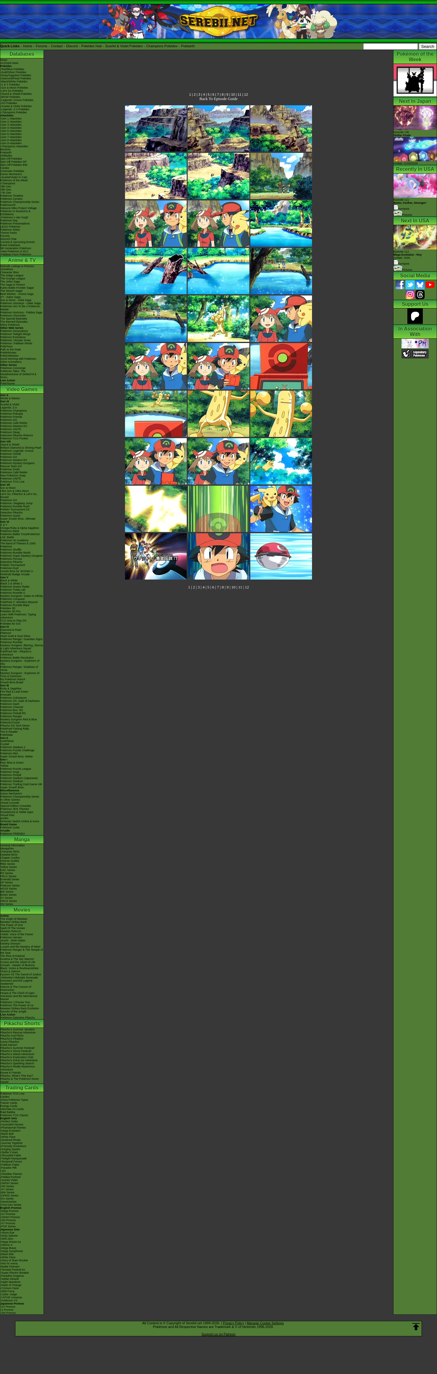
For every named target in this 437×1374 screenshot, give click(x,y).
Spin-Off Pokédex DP (13, 161)
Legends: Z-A (8, 407)
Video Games (21, 389)
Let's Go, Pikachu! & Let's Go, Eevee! (18, 495)
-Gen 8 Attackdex (11, 140)
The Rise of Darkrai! (12, 955)
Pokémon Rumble (11, 642)
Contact (57, 46)
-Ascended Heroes (11, 1124)
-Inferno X (6, 1244)
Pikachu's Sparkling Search (17, 1063)
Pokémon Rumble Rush (15, 506)
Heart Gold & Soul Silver (15, 636)
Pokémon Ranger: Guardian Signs (21, 639)
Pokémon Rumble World (15, 552)
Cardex (4, 168)
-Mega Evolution (10, 1130)
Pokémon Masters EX (13, 426)
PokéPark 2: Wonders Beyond (18, 602)
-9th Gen (5, 186)
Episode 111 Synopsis (410, 204)
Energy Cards (8, 1106)
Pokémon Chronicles (13, 315)
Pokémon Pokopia (11, 413)
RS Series (6, 873)
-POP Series (8, 1226)
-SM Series (7, 1186)
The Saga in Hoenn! (12, 284)
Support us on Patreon (218, 1334)
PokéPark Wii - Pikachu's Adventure (15, 653)
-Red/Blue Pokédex (12, 69)
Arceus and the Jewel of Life (17, 962)
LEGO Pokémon (10, 226)
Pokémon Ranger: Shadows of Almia (19, 668)
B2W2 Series (8, 894)
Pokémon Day (9, 220)
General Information (12, 845)
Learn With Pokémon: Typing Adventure (18, 616)
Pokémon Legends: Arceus (17, 450)
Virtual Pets (7, 815)
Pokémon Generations (14, 331)
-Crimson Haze (9, 1288)
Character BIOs (9, 851)
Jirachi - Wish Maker (13, 940)
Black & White (9, 580)
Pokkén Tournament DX (15, 509)
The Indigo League (11, 275)
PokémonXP (8, 205)
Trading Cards (22, 1087)
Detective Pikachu (11, 512)
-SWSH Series (9, 1183)
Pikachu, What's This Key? (16, 1075)
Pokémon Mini (9, 753)
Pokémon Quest (10, 515)
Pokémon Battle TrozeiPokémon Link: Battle (20, 536)
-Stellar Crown (9, 1152)
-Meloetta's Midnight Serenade (19, 977)
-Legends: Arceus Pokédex (17, 100)
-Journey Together (11, 1143)
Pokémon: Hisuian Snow (15, 340)
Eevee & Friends (10, 1072)
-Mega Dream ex (10, 1241)
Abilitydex (6, 155)
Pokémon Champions (13, 410)
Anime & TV (22, 260)
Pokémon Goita (9, 827)
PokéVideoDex (9, 355)
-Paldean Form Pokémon (15, 254)
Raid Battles (7, 1112)
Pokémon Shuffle (10, 549)
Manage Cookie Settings (265, 1323)
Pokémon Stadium (11, 781)
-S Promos (7, 1309)
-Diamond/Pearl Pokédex (15, 78)
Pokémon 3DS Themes (14, 809)
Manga (22, 839)
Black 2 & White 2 (11, 583)
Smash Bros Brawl (11, 682)
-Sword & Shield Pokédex (16, 93)
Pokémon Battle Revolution (17, 657)
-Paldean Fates (9, 1164)
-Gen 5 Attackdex (11, 130)
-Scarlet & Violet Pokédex (16, 106)
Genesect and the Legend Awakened (16, 982)
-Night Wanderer (10, 1282)
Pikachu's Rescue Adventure (17, 1032)
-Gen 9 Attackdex (11, 143)
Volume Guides (9, 860)
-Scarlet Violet (9, 1180)
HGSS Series (8, 888)
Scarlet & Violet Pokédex (124, 46)
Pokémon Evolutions (13, 337)
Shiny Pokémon (10, 324)
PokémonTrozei (10, 722)
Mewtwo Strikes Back (13, 922)
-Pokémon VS (9, 1300)
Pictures (402, 214)
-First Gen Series (10, 1204)
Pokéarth (188, 46)
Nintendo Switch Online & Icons (19, 821)
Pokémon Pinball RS (13, 713)
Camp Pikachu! (9, 1041)
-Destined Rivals (10, 1140)
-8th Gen (5, 189)
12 (246, 94)
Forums (41, 46)
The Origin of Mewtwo (13, 918)
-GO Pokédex (8, 103)
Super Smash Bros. (12, 787)
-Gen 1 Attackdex (11, 118)
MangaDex (7, 848)
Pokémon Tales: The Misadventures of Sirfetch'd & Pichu (18, 374)
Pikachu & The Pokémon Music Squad (19, 1080)
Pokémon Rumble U (12, 592)
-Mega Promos (9, 1211)
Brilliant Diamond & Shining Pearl (20, 447)
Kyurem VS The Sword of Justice (20, 974)
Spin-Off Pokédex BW (13, 164)
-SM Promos (8, 1220)
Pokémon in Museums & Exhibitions (15, 213)
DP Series (6, 882)
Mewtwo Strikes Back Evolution (19, 1008)
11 (239, 94)
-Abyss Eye (7, 1232)
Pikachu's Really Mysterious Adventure (17, 1068)
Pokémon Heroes (11, 937)
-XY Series (7, 1189)
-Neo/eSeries (8, 1201)
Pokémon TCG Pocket (14, 438)
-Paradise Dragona (12, 1275)
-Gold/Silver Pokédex (13, 72)
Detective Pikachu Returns (16, 435)
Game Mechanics (11, 174)
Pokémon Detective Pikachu (17, 1017)
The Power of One (11, 925)
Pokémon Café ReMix (13, 423)
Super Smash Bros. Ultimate (17, 518)
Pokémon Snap (9, 771)
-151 (3, 1170)
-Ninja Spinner (9, 1235)
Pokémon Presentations (15, 223)
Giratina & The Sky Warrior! (17, 959)
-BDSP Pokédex (10, 96)
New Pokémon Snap (13, 475)
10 (233, 94)
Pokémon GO (8, 419)
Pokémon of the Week (13, 180)
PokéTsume (7, 383)
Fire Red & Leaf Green (14, 691)
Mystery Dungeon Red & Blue (18, 719)
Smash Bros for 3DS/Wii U (16, 571)
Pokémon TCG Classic (14, 1115)
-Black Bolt (7, 1133)
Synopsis (401, 263)
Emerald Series (9, 879)
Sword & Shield (9, 444)
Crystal (4, 744)
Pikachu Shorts (22, 1023)
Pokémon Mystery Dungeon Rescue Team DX (17, 465)
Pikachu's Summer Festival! (17, 1047)
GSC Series (7, 870)
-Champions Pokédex (13, 112)
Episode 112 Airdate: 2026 (407, 254)
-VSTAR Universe (11, 1297)
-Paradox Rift (8, 1167)
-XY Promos (7, 1223)
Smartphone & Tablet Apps (16, 812)
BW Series (7, 891)
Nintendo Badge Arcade (15, 574)
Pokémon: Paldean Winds (16, 343)
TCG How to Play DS (13, 620)
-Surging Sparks (10, 1149)
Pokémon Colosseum (13, 697)
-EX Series (7, 1198)
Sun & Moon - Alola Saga (15, 300)
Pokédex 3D (7, 608)
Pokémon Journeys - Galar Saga (20, 303)
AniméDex (6, 269)
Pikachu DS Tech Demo (15, 725)
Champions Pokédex (162, 46)
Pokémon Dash (9, 704)
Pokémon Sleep (10, 432)
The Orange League (12, 278)
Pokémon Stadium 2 (12, 747)
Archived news (9, 63)
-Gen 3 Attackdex (11, 124)
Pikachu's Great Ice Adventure (19, 1060)
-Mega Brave (8, 1248)
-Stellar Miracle (9, 1278)
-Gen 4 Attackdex (11, 127)
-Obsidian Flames (11, 1173)
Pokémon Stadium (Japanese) (19, 778)
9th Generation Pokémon (15, 248)
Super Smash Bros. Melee (16, 756)
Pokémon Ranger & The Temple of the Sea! (21, 951)
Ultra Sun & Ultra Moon (14, 490)
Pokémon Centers (11, 198)
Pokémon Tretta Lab (12, 589)
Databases (22, 54)
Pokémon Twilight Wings (15, 334)
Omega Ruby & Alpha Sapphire (19, 528)
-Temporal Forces (11, 1161)
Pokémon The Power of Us (16, 1005)
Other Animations (11, 361)
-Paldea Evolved (10, 1177)
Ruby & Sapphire (10, 688)
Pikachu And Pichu (11, 1035)
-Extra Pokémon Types (14, 1099)
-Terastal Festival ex (12, 1269)
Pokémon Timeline (11, 195)
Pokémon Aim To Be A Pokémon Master (20, 308)
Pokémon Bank (9, 531)
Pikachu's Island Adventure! (17, 1054)
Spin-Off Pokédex (11, 158)
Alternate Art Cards (12, 1109)
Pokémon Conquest (12, 599)
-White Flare (7, 1136)
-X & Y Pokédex (10, 84)
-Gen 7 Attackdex (11, 137)
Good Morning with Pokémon (18, 358)
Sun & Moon (8, 487)
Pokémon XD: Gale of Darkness (20, 700)
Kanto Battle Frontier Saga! (17, 287)
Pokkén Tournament (12, 565)
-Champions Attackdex (14, 146)
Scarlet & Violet (9, 404)
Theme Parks (8, 232)
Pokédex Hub (91, 46)
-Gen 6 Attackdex (11, 134)
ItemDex (5, 149)
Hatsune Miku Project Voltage (18, 208)
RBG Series (7, 863)
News (3, 59)
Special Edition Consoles (15, 805)
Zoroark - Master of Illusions (17, 965)
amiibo (4, 818)
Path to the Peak (10, 349)
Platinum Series (10, 885)
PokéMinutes (8, 352)
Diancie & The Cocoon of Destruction (15, 988)
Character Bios (9, 272)
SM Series (6, 904)
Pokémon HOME (10, 453)
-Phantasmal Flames (13, 1127)
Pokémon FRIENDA (12, 833)
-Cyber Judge (8, 1294)
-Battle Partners (10, 1266)
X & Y (3, 524)
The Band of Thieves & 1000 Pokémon (17, 545)
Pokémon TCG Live (12, 481)
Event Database (10, 245)
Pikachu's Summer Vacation (17, 1029)
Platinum (5, 633)
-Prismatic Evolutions (13, 1146)
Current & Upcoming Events (17, 242)
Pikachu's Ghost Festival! (15, 1051)
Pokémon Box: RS (11, 710)
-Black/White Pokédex (13, 81)
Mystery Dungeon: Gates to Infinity (21, 595)
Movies (22, 909)
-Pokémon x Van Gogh (14, 217)
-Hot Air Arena (9, 1263)
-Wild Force (7, 1291)
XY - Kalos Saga (10, 297)
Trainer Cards (8, 1102)
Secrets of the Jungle (13, 1011)
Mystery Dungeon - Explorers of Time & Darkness (20, 675)
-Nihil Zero (6, 1238)
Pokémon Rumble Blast (14, 605)
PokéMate (6, 734)
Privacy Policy (233, 1323)
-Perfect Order (9, 1121)
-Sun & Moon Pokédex (14, 87)
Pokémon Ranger (11, 716)
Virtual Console (9, 802)
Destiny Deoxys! (10, 943)
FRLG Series (8, 876)
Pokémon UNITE (10, 429)
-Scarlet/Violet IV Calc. (14, 177)
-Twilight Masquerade (13, 1158)
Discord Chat (8, 239)
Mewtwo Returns (10, 931)
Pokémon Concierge (13, 368)
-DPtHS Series (9, 1195)
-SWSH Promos (10, 1217)
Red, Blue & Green (12, 762)
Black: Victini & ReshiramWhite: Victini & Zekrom (19, 970)
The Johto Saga (10, 281)
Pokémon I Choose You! (15, 1002)
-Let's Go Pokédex (11, 90)
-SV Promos (7, 1214)
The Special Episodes (13, 318)
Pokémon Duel (9, 568)
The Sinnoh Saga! (11, 290)
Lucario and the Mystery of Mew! (20, 946)
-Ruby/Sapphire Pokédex (15, 75)
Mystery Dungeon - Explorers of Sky (20, 662)
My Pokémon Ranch (12, 679)
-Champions (7, 183)
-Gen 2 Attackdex (11, 121)
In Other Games (10, 799)
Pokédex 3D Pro (10, 611)
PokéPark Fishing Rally (14, 728)
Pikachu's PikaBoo (11, 1038)
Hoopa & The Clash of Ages (17, 993)
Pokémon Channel (11, 707)
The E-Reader (9, 731)
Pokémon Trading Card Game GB (21, 784)
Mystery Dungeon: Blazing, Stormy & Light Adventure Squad (21, 647)
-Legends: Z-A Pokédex (14, 109)
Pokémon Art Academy (14, 540)
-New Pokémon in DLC (14, 251)
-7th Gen (5, 192)
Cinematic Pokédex (12, 171)
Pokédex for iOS (10, 623)
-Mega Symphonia (11, 1251)
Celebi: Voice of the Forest (16, 934)
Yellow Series (8, 867)
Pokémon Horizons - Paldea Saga (21, 312)
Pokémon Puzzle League (15, 768)
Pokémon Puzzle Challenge (17, 750)
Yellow (4, 765)
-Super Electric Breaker (14, 1272)
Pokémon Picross (11, 558)
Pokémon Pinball (10, 775)
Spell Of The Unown (12, 928)
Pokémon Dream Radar (15, 586)
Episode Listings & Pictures (17, 266)
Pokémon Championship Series (19, 201)
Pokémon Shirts (10, 229)
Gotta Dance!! (9, 1044)
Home (27, 46)
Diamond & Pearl (10, 629)
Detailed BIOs (9, 854)
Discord (72, 46)
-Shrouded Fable (10, 1155)
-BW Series (7, 1192)
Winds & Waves (10, 398)
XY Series (6, 897)
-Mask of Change (11, 1285)
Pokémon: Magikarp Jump (16, 503)
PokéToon (6, 346)
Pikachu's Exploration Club (16, 1057)
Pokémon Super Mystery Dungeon (21, 555)
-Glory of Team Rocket (14, 1260)
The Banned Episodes (14, 321)
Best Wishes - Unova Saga (17, 293)
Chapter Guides (10, 857)
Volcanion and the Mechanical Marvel (18, 998)
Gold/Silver (7, 741)
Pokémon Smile (10, 469)
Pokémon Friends (11, 416)
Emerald (5, 694)
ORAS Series (8, 901)
